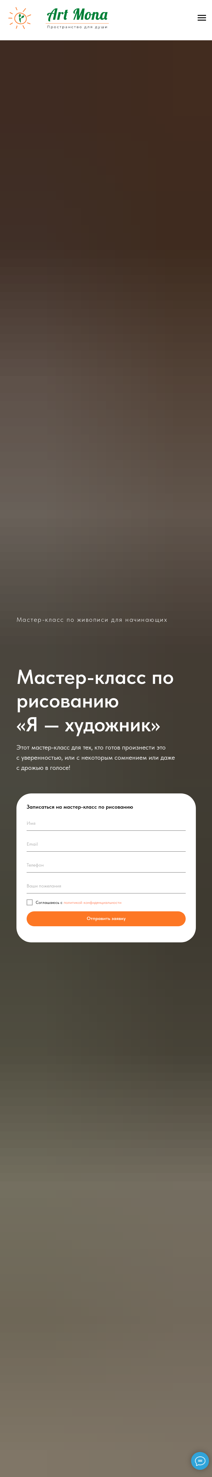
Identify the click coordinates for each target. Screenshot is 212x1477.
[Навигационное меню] (202, 18)
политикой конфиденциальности (92, 902)
